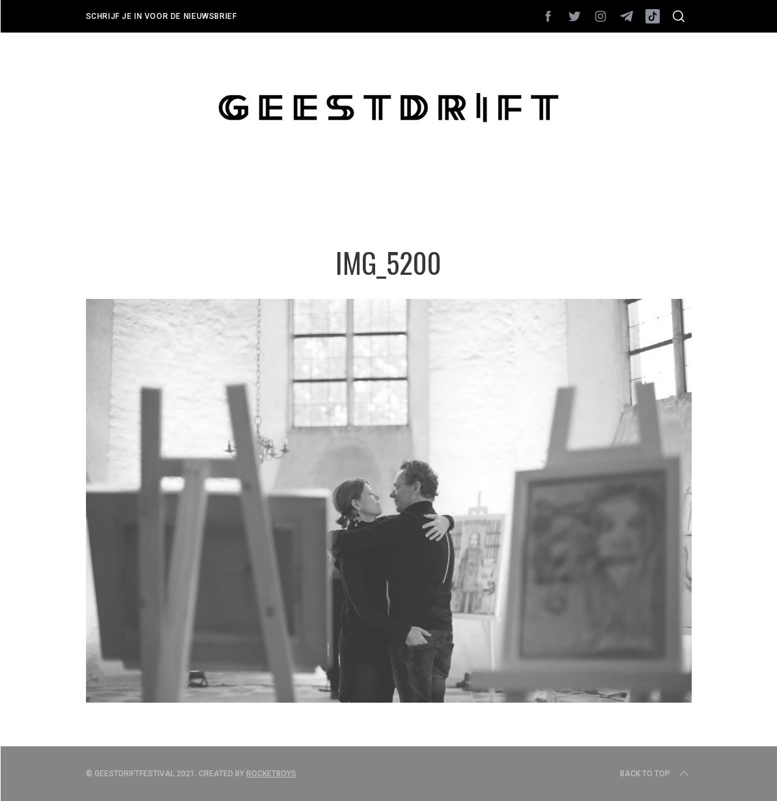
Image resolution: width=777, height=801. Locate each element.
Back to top (655, 773)
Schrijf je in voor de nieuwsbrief (161, 16)
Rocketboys (271, 773)
